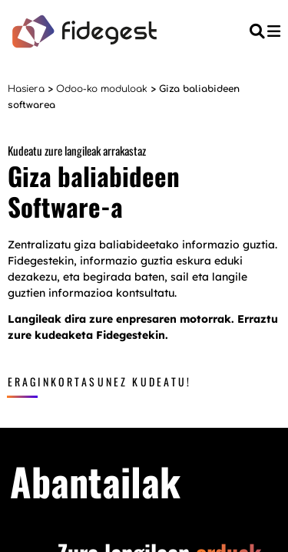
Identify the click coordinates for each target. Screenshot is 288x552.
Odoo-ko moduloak (101, 89)
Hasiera (26, 89)
